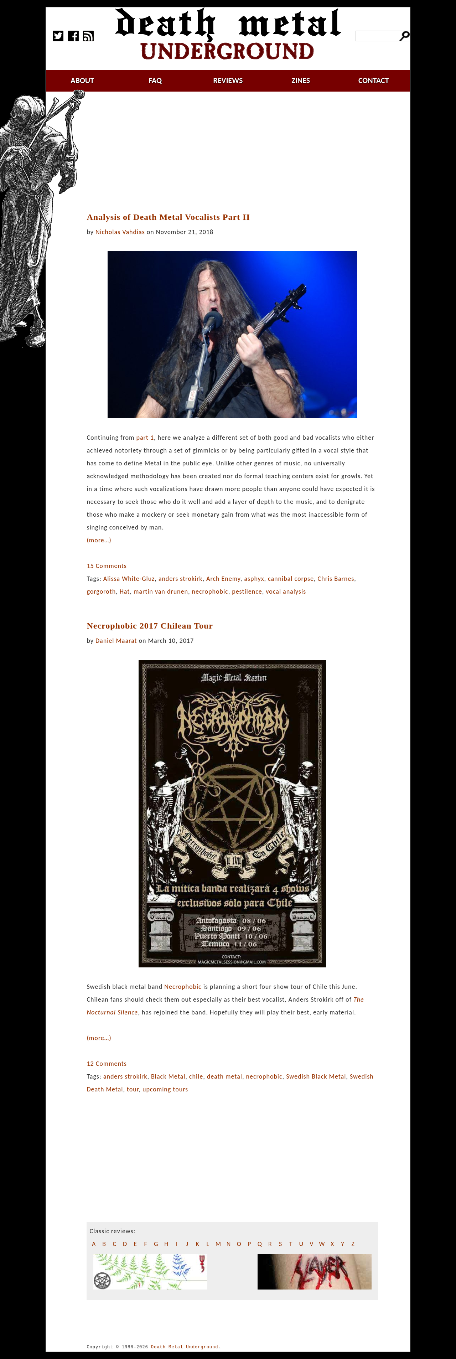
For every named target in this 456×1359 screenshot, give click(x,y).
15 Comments (106, 566)
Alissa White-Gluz (129, 579)
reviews (228, 80)
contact (373, 80)
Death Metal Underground (184, 1347)
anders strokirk (181, 579)
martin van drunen (161, 591)
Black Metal (168, 1076)
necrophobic (210, 591)
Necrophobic (182, 987)
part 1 (145, 437)
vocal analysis (286, 591)
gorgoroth (101, 591)
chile (196, 1076)
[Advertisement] (237, 152)
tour (133, 1089)
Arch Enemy (223, 579)
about (82, 80)
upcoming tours (165, 1089)
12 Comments (106, 1064)
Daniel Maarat (116, 641)
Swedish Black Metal (316, 1076)
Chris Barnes (336, 579)
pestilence (247, 591)
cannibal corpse (291, 579)
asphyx (254, 579)
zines (300, 80)
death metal (224, 1076)
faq (155, 80)
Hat (125, 591)
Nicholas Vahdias (120, 232)
